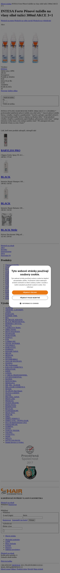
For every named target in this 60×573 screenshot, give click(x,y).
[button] (30, 303)
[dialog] (30, 287)
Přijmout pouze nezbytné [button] (30, 298)
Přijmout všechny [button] (30, 292)
